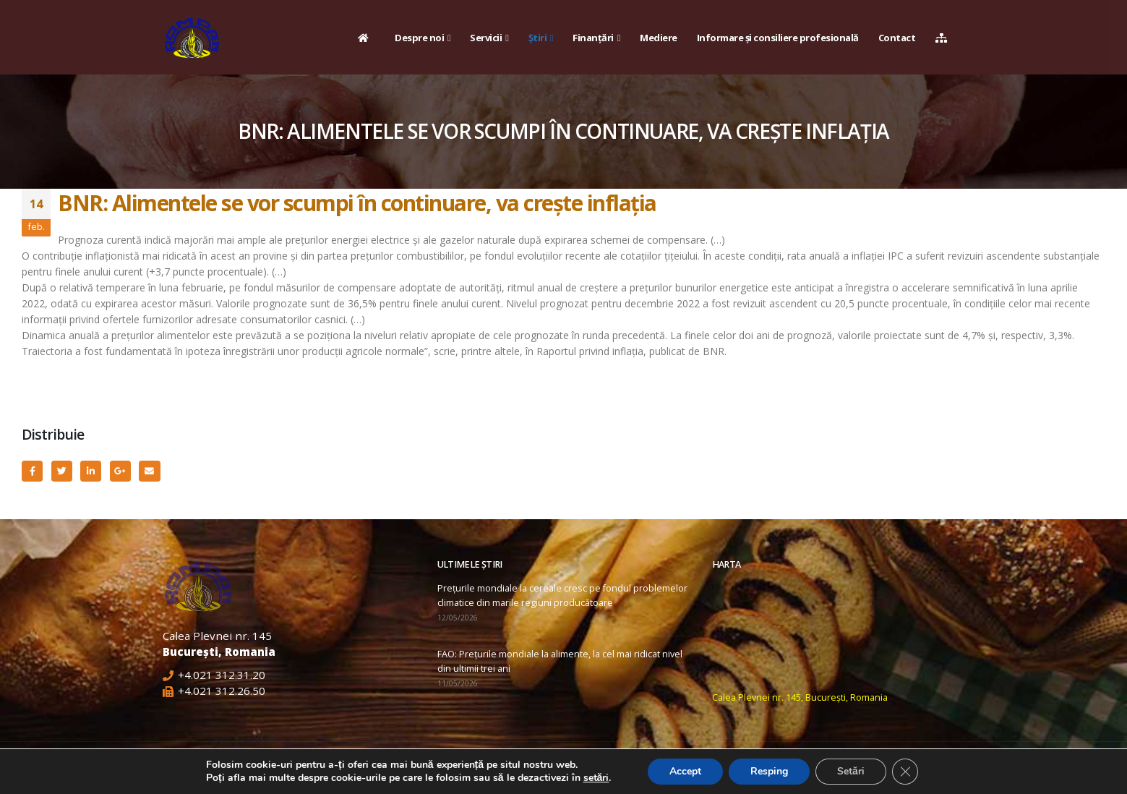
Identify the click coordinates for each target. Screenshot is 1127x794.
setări (596, 778)
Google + (120, 471)
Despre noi (419, 37)
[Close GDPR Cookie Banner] (905, 772)
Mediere (658, 37)
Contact (897, 37)
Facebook (32, 471)
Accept (685, 771)
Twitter (61, 471)
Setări (851, 771)
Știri (537, 37)
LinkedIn (90, 471)
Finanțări (593, 37)
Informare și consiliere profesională (778, 37)
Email (149, 471)
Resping (769, 771)
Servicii (486, 37)
